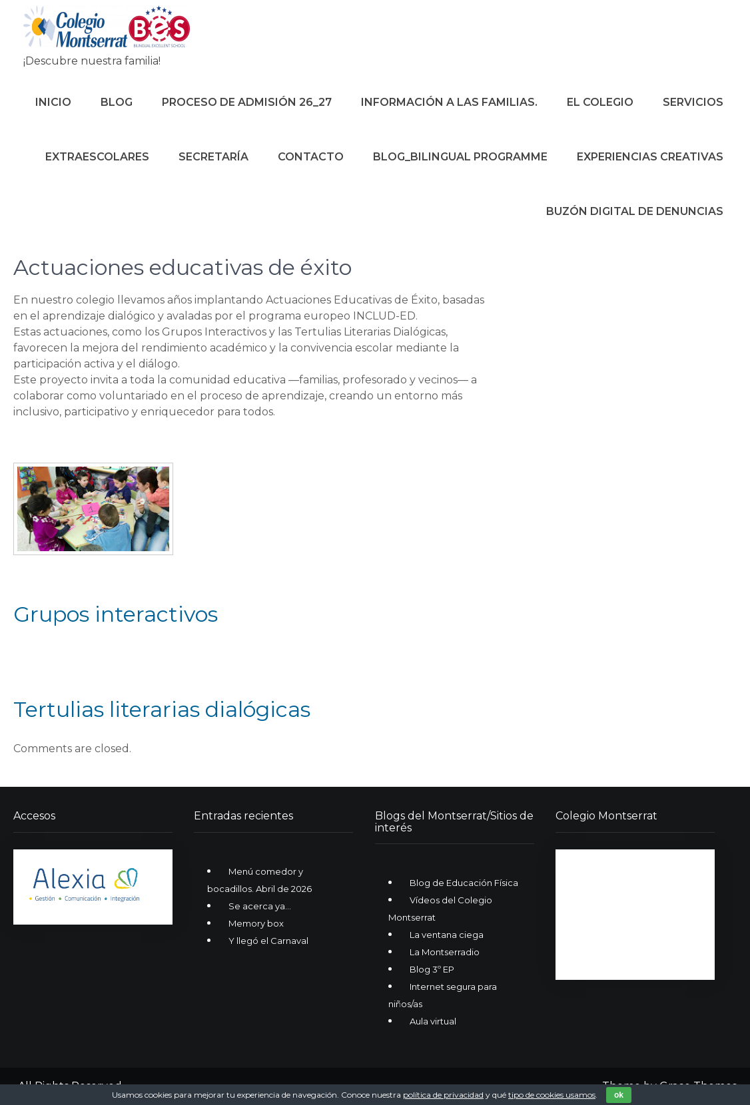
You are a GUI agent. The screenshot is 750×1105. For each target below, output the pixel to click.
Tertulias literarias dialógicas (161, 709)
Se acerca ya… (259, 906)
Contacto (311, 156)
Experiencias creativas (650, 156)
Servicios (693, 102)
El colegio (600, 102)
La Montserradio (445, 952)
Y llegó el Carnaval (268, 940)
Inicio (53, 102)
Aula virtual (433, 1021)
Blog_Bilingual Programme (460, 156)
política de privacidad (443, 1095)
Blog (117, 102)
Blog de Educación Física (464, 882)
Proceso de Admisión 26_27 (247, 102)
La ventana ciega (447, 934)
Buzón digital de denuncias (634, 211)
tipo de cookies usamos (551, 1095)
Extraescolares (97, 156)
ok (618, 1095)
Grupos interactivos (115, 614)
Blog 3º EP (432, 969)
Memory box (256, 923)
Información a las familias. (449, 102)
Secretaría (213, 156)
